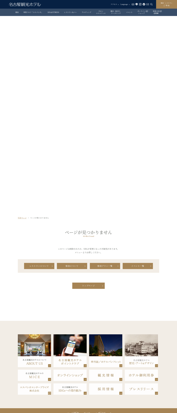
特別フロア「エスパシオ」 (33, 12)
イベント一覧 (137, 266)
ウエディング (86, 12)
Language (124, 4)
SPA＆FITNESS (53, 12)
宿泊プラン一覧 (104, 266)
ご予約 (166, 4)
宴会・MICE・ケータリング (116, 12)
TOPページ (22, 218)
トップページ (88, 285)
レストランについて (39, 266)
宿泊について (72, 266)
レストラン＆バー (70, 12)
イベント (129, 12)
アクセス (114, 4)
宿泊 (17, 12)
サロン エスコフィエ (101, 12)
